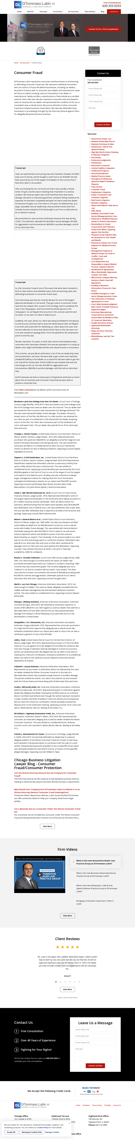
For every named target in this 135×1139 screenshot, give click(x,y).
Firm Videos (67, 849)
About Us (30, 12)
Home (19, 12)
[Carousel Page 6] (79, 982)
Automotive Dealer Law (101, 139)
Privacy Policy (97, 1105)
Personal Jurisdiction (99, 173)
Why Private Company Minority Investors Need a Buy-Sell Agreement (104, 280)
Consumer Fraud (98, 189)
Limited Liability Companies (102, 168)
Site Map (107, 1105)
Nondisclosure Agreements (102, 269)
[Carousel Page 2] (60, 982)
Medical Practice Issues (101, 176)
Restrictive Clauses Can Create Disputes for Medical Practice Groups (104, 245)
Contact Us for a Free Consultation (103, 29)
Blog (102, 12)
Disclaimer (86, 1105)
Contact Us (114, 12)
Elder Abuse (96, 211)
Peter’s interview (26, 390)
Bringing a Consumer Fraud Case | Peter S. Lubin (95, 902)
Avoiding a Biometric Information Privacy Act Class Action (103, 288)
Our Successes (73, 12)
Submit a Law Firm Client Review (67, 997)
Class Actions (96, 187)
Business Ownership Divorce (103, 141)
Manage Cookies (52, 1132)
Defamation (96, 163)
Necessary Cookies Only (32, 1132)
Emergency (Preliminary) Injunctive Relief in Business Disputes (102, 181)
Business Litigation (99, 203)
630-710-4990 (101, 1125)
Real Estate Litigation (100, 200)
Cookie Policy (42, 1127)
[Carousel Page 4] (70, 982)
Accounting (96, 157)
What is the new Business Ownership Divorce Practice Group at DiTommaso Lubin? (96, 874)
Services (92, 133)
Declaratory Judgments (101, 160)
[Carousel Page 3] (65, 982)
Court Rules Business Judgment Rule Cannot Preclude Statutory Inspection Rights (104, 307)
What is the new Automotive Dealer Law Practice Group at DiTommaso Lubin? (95, 862)
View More (47, 826)
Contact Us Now (103, 124)
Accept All (11, 1132)
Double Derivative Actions (102, 323)
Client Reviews (90, 12)
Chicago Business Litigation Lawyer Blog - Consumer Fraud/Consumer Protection (38, 763)
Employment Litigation (101, 192)
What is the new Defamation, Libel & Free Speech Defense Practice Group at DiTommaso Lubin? (96, 888)
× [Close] (69, 1123)
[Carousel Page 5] (74, 982)
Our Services (57, 12)
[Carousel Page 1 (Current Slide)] (56, 982)
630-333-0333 (111, 6)
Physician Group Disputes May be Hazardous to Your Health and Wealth (103, 237)
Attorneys (43, 12)
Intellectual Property (100, 171)
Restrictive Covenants (100, 165)
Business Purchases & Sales (102, 144)
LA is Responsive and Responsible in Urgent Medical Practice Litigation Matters (104, 264)
